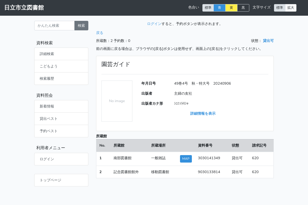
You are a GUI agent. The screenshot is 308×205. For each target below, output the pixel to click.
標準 (208, 7)
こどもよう (49, 66)
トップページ (50, 180)
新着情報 (47, 106)
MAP (186, 158)
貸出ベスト (49, 118)
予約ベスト (49, 130)
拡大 (290, 7)
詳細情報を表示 (203, 113)
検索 (81, 25)
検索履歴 (47, 78)
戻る (99, 32)
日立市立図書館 (24, 8)
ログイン (47, 159)
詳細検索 (47, 53)
